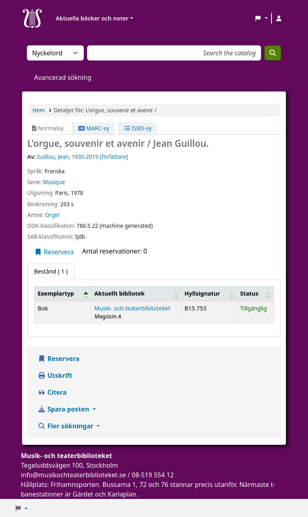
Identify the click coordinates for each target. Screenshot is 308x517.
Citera (52, 392)
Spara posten (64, 409)
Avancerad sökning (62, 77)
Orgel (52, 215)
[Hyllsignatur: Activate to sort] (209, 293)
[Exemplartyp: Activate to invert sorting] (62, 293)
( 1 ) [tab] (50, 271)
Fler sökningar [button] (66, 426)
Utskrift (55, 375)
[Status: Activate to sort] (255, 293)
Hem (38, 110)
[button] (261, 18)
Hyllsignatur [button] (202, 293)
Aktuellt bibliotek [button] (119, 293)
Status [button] (249, 293)
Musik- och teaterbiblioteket (132, 308)
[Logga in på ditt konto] (279, 18)
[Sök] (272, 53)
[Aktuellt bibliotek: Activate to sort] (136, 293)
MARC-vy (93, 128)
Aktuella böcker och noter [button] (92, 18)
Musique (54, 182)
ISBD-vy (138, 128)
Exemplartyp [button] (56, 293)
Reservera (54, 251)
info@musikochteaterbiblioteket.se (73, 474)
